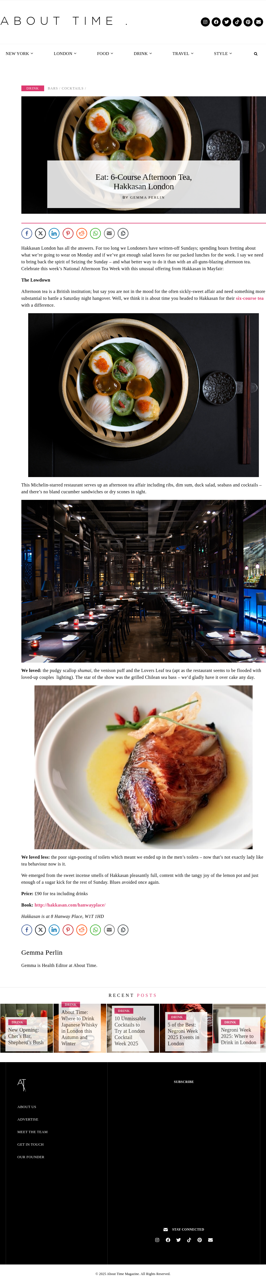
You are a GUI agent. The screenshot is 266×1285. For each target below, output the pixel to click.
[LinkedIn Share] (54, 233)
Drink (32, 88)
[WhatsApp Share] (95, 233)
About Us (26, 1107)
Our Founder (30, 1157)
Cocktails (73, 88)
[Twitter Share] (40, 233)
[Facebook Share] (26, 233)
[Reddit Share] (81, 233)
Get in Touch (30, 1144)
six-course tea (250, 298)
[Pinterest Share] (68, 233)
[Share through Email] (109, 233)
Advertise (27, 1119)
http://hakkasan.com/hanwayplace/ (70, 905)
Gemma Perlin (147, 197)
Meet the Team (32, 1132)
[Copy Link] (123, 233)
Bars (53, 88)
